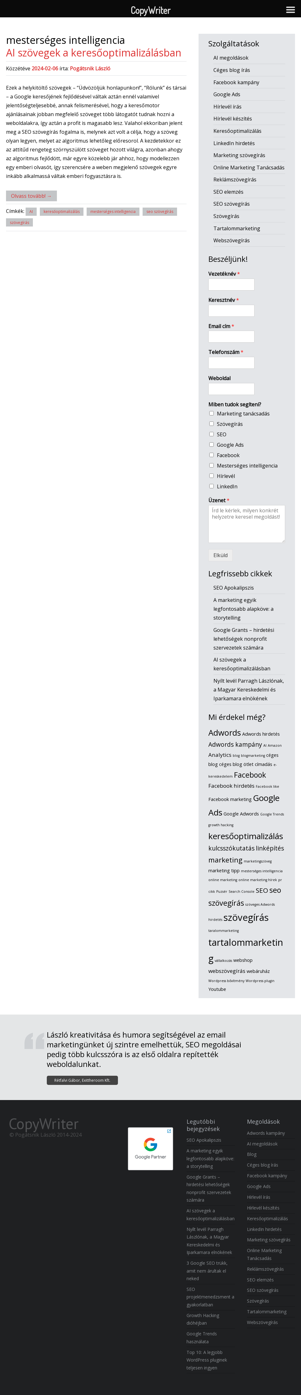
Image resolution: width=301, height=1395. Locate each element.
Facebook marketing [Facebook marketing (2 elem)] (230, 799)
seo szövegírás (159, 211)
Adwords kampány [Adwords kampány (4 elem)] (235, 744)
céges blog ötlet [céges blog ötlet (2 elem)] (236, 764)
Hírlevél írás (227, 106)
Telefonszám (225, 352)
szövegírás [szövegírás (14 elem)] (246, 917)
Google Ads (226, 94)
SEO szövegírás (231, 203)
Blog (251, 1154)
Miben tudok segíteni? (234, 404)
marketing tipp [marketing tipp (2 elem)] (224, 871)
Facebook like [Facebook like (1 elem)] (267, 786)
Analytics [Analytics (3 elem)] (219, 754)
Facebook (228, 455)
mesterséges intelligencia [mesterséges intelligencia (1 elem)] (262, 871)
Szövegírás (226, 216)
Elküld (220, 555)
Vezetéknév (224, 274)
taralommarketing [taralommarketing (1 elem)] (223, 930)
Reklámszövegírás (234, 179)
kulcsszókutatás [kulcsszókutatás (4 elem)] (231, 848)
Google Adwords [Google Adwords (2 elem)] (241, 814)
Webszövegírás (231, 240)
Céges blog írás (231, 70)
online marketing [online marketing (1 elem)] (222, 880)
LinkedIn (227, 486)
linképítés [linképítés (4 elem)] (270, 848)
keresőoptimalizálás (62, 211)
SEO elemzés (228, 191)
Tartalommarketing (236, 228)
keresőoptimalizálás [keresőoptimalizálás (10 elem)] (245, 836)
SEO (221, 434)
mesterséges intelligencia (113, 211)
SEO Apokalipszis (233, 587)
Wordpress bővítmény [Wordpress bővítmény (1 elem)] (226, 981)
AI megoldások (231, 57)
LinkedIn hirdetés (234, 143)
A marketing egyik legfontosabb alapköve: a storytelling (243, 609)
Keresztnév (223, 300)
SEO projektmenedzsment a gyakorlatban (210, 1297)
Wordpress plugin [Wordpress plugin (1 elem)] (260, 981)
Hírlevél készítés (232, 118)
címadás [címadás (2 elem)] (263, 764)
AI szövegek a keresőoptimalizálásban (93, 52)
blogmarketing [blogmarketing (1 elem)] (253, 755)
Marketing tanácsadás (243, 413)
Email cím (221, 326)
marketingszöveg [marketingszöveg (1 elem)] (258, 861)
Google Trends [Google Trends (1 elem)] (272, 814)
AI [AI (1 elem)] (265, 745)
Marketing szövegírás (239, 155)
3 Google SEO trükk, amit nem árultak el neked (207, 1270)
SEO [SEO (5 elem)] (262, 890)
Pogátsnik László (90, 68)
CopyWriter (44, 1123)
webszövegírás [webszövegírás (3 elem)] (226, 970)
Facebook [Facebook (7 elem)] (250, 775)
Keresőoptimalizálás (237, 130)
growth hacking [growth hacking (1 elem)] (220, 825)
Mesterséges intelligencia (247, 465)
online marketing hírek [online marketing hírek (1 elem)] (257, 880)
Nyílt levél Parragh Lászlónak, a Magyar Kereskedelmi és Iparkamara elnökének (248, 689)
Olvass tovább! (31, 195)
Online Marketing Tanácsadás (249, 167)
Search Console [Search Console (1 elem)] (242, 891)
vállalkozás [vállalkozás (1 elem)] (223, 960)
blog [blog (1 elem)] (236, 755)
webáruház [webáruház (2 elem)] (258, 971)
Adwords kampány (266, 1133)
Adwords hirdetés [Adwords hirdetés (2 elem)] (261, 734)
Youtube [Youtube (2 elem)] (217, 989)
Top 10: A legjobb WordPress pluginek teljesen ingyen (207, 1360)
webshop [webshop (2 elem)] (243, 960)
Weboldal (219, 378)
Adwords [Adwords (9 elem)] (224, 732)
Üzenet (219, 500)
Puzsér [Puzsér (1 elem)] (221, 891)
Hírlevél (226, 476)
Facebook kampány (236, 82)
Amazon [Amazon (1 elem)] (275, 745)
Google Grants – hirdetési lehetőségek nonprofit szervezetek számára (243, 639)
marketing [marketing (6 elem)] (225, 860)
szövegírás (19, 222)
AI (31, 211)
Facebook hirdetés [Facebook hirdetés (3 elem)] (231, 785)
